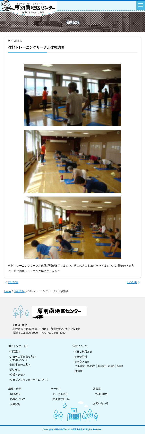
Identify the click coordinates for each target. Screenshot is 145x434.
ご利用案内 (101, 394)
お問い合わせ (100, 403)
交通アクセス (17, 374)
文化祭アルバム (61, 399)
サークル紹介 (60, 394)
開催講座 (15, 394)
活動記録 (19, 291)
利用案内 (15, 351)
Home (7, 291)
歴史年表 (15, 369)
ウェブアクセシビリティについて (29, 379)
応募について (17, 399)
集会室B (102, 366)
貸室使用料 (80, 356)
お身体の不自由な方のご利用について (23, 358)
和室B (120, 366)
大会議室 (80, 366)
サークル (56, 388)
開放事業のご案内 (20, 364)
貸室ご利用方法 (83, 351)
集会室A (91, 366)
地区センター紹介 (18, 346)
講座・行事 (14, 388)
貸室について (80, 346)
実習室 (78, 371)
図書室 (97, 388)
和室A (111, 366)
